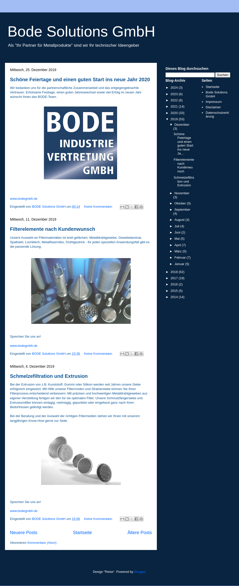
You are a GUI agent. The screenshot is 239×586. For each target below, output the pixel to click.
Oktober (181, 203)
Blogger (139, 572)
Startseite (82, 532)
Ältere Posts (139, 532)
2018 (175, 272)
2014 (175, 297)
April (178, 245)
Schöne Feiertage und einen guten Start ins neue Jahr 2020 (80, 79)
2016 (175, 284)
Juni (178, 232)
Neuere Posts (23, 532)
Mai (178, 238)
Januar (180, 264)
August (180, 220)
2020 (175, 113)
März (179, 251)
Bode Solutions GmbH (81, 31)
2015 (175, 291)
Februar (181, 257)
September (182, 209)
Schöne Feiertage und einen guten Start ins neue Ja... (183, 143)
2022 (175, 100)
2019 (175, 119)
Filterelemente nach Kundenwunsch (52, 229)
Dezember (182, 124)
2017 (175, 278)
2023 (175, 94)
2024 (175, 87)
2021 (175, 106)
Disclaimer (213, 107)
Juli (177, 226)
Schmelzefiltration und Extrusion (49, 376)
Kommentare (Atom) (42, 543)
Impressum (214, 102)
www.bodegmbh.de (24, 198)
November (182, 193)
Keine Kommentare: (99, 206)
